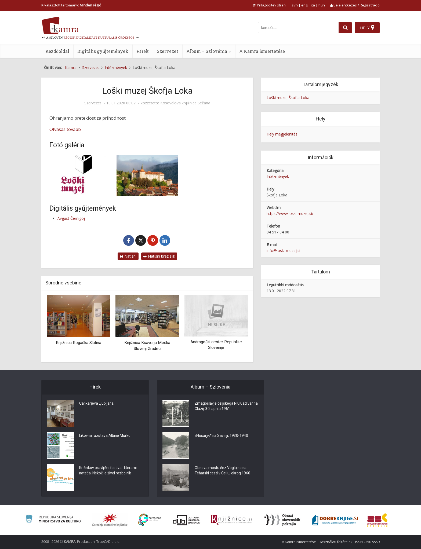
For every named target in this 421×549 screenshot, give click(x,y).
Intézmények (278, 176)
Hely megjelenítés (282, 134)
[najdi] (345, 27)
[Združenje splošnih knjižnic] (377, 520)
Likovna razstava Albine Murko (105, 436)
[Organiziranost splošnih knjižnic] (110, 520)
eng (304, 5)
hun (321, 5)
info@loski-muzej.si (283, 250)
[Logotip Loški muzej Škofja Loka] (80, 175)
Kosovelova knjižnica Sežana (185, 103)
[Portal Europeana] (149, 520)
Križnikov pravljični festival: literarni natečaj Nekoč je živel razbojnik (108, 471)
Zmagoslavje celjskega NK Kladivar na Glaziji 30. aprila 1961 (224, 406)
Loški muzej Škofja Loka (288, 97)
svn (295, 5)
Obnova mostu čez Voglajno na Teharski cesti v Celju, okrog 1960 (223, 471)
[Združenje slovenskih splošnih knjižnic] (231, 520)
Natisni (128, 256)
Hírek (142, 51)
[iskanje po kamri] (298, 27)
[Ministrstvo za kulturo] (53, 520)
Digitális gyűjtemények (102, 51)
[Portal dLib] (186, 520)
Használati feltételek (336, 541)
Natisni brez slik (159, 256)
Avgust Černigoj (71, 218)
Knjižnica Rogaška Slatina (78, 342)
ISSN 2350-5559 (367, 541)
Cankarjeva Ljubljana (96, 404)
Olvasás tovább (65, 129)
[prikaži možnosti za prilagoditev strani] (269, 5)
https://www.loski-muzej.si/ (290, 213)
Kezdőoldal (57, 51)
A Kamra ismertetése (262, 51)
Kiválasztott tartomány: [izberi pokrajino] (71, 5)
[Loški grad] (147, 175)
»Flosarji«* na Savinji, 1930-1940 (222, 436)
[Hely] (367, 27)
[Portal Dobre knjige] (335, 520)
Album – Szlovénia (206, 51)
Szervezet (167, 51)
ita (313, 5)
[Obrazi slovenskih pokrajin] (282, 520)
